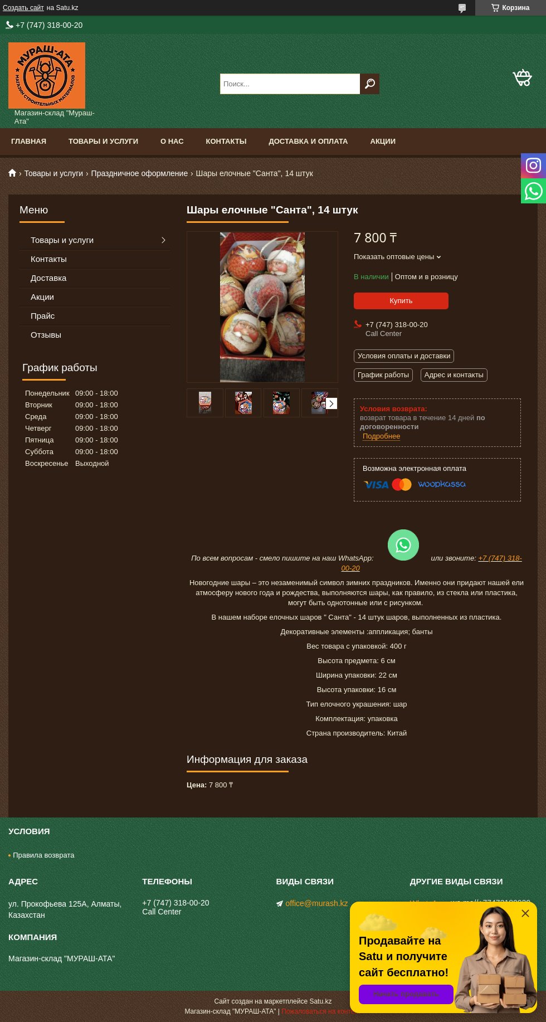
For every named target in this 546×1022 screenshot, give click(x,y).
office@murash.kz (317, 903)
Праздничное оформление (139, 173)
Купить (400, 300)
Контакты (226, 141)
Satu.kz (320, 1001)
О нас (172, 141)
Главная (28, 141)
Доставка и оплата (308, 141)
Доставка (48, 278)
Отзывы (46, 334)
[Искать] (369, 84)
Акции (383, 141)
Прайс (43, 315)
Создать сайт (23, 8)
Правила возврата (43, 855)
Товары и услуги (103, 141)
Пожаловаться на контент (321, 1011)
